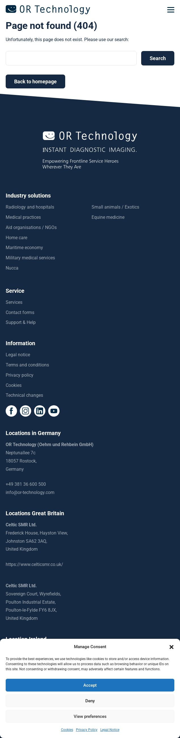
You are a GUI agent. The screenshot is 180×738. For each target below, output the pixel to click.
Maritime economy (24, 247)
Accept (90, 685)
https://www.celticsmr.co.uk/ (34, 564)
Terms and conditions (27, 365)
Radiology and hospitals (30, 207)
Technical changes (24, 395)
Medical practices (23, 217)
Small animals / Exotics (115, 207)
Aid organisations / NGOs (31, 227)
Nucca (12, 268)
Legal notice (18, 354)
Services (14, 302)
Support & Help (21, 322)
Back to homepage (35, 81)
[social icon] (11, 411)
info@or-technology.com (30, 492)
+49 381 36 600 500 (26, 484)
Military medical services (30, 257)
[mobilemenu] (170, 10)
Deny (90, 700)
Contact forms (20, 312)
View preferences (90, 716)
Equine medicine (108, 217)
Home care (16, 237)
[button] (171, 647)
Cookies (14, 385)
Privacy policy (19, 375)
